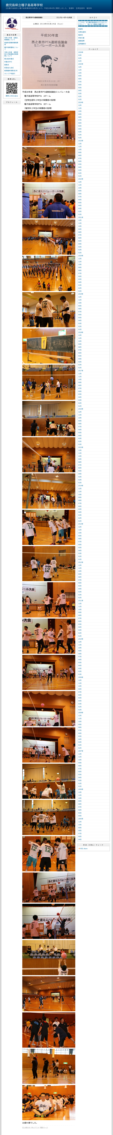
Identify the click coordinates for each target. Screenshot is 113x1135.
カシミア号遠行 (9, 73)
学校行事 (81, 38)
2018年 (80, 332)
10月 (80, 73)
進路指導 (81, 41)
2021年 (80, 217)
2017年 (80, 370)
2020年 (80, 255)
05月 (80, 87)
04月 (80, 90)
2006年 (80, 789)
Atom (86, 849)
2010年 (80, 639)
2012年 (80, 562)
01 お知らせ (26, 1127)
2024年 (80, 102)
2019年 (80, 294)
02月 (80, 58)
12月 (80, 67)
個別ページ (44, 1127)
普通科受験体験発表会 (11, 43)
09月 (80, 76)
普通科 (80, 29)
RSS (81, 849)
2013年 (80, 524)
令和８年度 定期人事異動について (11, 39)
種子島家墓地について (11, 48)
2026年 (80, 52)
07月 (80, 82)
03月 (80, 55)
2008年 (80, 712)
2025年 (80, 64)
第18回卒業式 (9, 59)
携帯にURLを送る (12, 96)
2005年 (80, 819)
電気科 (80, 35)
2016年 (80, 409)
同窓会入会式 (9, 68)
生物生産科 (82, 32)
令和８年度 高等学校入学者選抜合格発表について (11, 54)
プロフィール (12, 102)
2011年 (80, 600)
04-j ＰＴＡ (35, 1127)
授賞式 (6, 65)
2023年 (80, 141)
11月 (80, 70)
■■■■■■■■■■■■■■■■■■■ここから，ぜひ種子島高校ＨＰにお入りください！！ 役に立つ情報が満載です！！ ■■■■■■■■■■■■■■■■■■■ (93, 23)
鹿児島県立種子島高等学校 (24, 5)
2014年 (80, 485)
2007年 (80, 751)
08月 (80, 79)
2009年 (80, 677)
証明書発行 (82, 44)
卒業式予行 (8, 62)
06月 (80, 85)
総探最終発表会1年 (11, 70)
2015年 (80, 447)
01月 (80, 61)
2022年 (80, 179)
